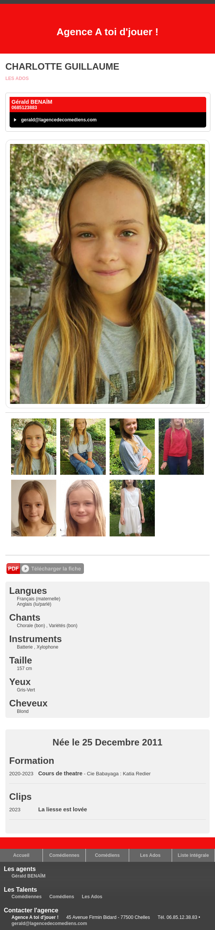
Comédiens (107, 855)
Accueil (21, 855)
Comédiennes (64, 855)
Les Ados (17, 78)
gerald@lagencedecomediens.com (59, 120)
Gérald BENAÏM (28, 876)
